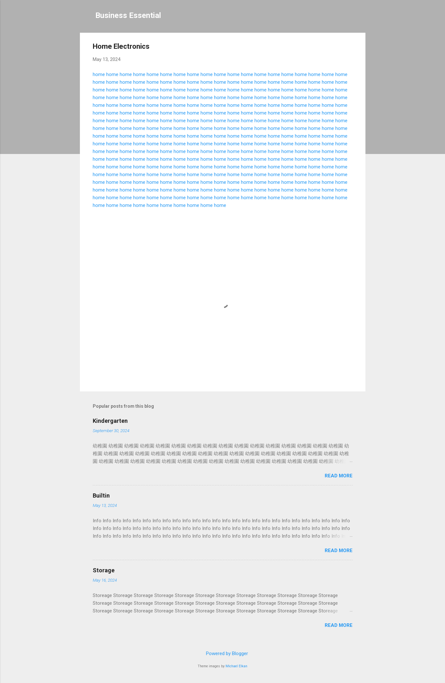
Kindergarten (110, 420)
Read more (339, 476)
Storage (104, 570)
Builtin (101, 495)
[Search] (361, 17)
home (99, 74)
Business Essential (128, 15)
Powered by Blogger (222, 653)
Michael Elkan (236, 666)
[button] (349, 47)
